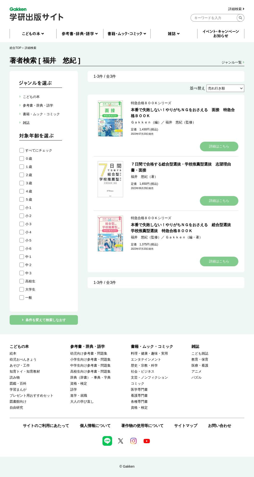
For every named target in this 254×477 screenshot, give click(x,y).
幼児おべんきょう (23, 359)
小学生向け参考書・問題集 (90, 359)
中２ (28, 265)
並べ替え (197, 88)
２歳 (28, 175)
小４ (28, 232)
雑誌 (195, 346)
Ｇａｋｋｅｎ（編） (146, 122)
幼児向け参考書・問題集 (88, 353)
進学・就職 (78, 395)
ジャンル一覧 (233, 62)
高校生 (30, 281)
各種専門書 (139, 401)
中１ (28, 257)
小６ (28, 248)
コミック (137, 383)
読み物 (15, 377)
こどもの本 (19, 346)
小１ (28, 208)
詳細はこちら (219, 146)
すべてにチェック (38, 150)
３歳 (28, 183)
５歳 (28, 199)
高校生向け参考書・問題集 (90, 371)
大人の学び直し (82, 401)
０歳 (28, 158)
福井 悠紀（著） (144, 176)
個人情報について (95, 426)
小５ (28, 240)
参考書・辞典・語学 (87, 346)
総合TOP (15, 48)
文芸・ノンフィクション (149, 377)
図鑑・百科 (18, 383)
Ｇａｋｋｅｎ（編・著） (184, 237)
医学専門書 (139, 389)
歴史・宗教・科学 (144, 365)
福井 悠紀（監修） (180, 122)
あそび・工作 (20, 365)
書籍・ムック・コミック (152, 346)
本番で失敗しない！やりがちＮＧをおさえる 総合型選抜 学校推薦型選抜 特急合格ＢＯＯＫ (183, 228)
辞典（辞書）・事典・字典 (90, 377)
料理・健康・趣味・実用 (149, 353)
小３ (28, 224)
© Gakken (127, 466)
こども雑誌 (199, 353)
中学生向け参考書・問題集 (90, 365)
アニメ (196, 371)
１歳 (28, 167)
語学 (73, 389)
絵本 (13, 353)
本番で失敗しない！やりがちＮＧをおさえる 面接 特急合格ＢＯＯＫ (183, 113)
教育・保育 (199, 359)
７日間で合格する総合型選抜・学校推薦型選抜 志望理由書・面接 (181, 167)
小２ (28, 216)
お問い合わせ (219, 426)
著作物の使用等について (142, 426)
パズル (196, 377)
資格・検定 (78, 383)
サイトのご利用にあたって (46, 426)
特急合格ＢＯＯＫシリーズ (151, 103)
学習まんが (18, 389)
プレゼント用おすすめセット (31, 395)
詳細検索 (236, 9)
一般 (28, 297)
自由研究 (16, 407)
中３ (28, 273)
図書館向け (18, 401)
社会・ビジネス (142, 371)
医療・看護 (199, 365)
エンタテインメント (146, 359)
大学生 (30, 289)
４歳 (28, 191)
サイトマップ (185, 426)
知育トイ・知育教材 (25, 371)
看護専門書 (139, 395)
